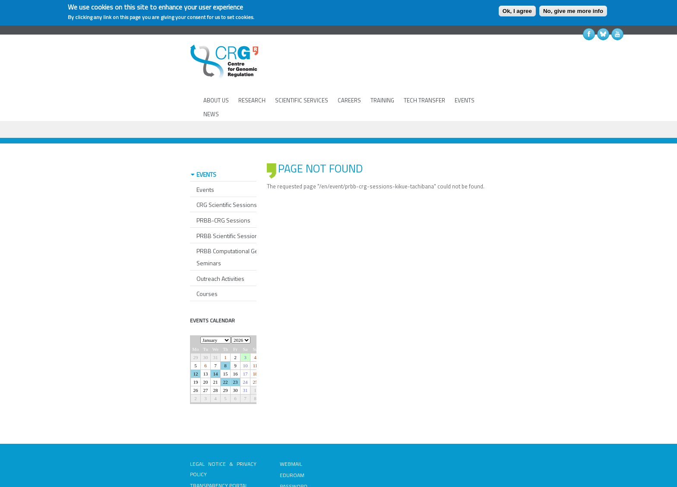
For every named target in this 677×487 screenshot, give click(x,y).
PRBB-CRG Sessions (223, 189)
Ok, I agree (517, 11)
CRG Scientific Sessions (226, 173)
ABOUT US (216, 100)
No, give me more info (573, 11)
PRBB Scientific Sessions (228, 204)
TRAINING (382, 100)
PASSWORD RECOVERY (293, 460)
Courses (207, 262)
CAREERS (349, 100)
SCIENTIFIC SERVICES (301, 100)
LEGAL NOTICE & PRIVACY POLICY (223, 438)
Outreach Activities (220, 247)
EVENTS (465, 100)
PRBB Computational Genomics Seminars (236, 225)
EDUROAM (292, 444)
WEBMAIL (291, 433)
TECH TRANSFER (424, 100)
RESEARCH (252, 100)
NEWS (211, 114)
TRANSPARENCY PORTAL (219, 454)
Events (205, 158)
